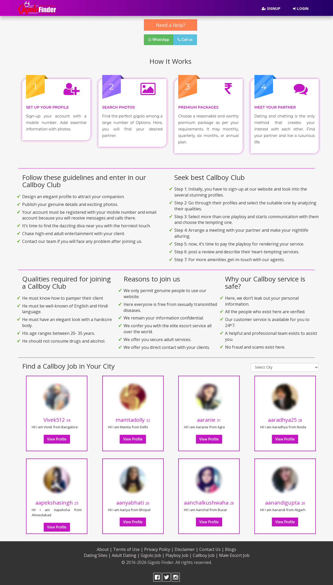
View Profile (57, 437)
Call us (185, 39)
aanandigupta (285, 500)
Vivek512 (56, 418)
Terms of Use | (128, 547)
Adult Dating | (126, 553)
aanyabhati (132, 500)
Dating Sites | (97, 553)
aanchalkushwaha (209, 500)
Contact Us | (211, 547)
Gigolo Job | (152, 553)
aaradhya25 (285, 418)
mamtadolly (133, 418)
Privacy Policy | (159, 547)
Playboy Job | (178, 553)
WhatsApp (158, 39)
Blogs (230, 547)
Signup (271, 8)
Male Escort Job (234, 553)
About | (104, 547)
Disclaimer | (186, 547)
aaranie (209, 418)
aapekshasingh (56, 500)
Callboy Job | (205, 553)
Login (301, 8)
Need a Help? (170, 25)
